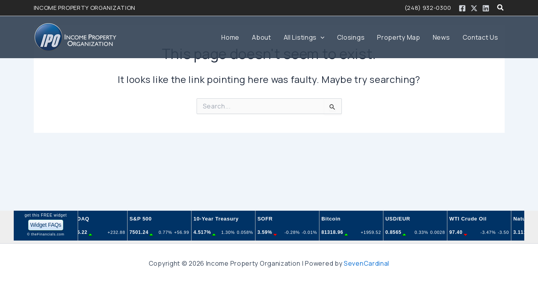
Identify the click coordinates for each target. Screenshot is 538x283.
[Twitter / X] (474, 8)
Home (230, 37)
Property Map (398, 37)
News (441, 37)
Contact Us (480, 37)
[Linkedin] (485, 8)
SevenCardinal (366, 263)
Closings (351, 37)
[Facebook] (462, 8)
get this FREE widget (46, 215)
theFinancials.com (47, 234)
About (261, 37)
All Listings (304, 37)
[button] (500, 8)
